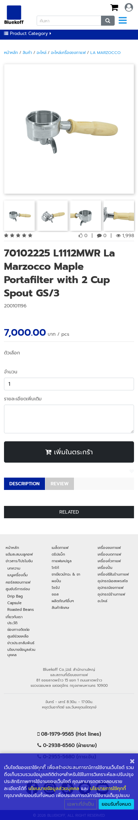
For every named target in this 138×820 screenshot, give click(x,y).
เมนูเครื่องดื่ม (17, 575)
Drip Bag (15, 596)
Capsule (14, 603)
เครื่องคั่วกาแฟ (109, 561)
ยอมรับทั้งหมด (116, 804)
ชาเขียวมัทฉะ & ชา (66, 574)
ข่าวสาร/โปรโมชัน (19, 561)
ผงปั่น (56, 581)
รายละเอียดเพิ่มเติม (23, 398)
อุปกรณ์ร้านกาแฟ (111, 594)
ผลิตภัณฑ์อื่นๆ (63, 601)
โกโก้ (55, 567)
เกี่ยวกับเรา (14, 616)
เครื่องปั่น (105, 567)
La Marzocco (105, 53)
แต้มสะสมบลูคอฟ (19, 554)
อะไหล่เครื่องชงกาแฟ (68, 53)
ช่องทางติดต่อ (18, 629)
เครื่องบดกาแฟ (109, 554)
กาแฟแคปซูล (62, 561)
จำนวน (10, 371)
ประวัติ (12, 622)
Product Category (27, 33)
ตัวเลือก (12, 352)
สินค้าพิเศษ (60, 607)
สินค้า (27, 53)
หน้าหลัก (11, 53)
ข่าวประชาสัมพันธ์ (20, 642)
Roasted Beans (20, 609)
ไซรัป (56, 587)
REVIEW (60, 483)
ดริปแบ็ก (58, 554)
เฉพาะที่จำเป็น (80, 804)
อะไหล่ (41, 53)
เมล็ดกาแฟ (60, 547)
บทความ (13, 568)
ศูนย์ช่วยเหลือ (18, 636)
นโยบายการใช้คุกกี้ (108, 788)
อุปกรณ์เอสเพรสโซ (113, 581)
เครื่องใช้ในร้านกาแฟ (113, 574)
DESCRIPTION (24, 483)
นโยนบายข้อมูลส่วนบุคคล (53, 788)
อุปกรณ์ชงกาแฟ (110, 587)
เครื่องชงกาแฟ (109, 547)
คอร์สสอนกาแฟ (18, 582)
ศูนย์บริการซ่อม (18, 589)
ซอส (55, 594)
